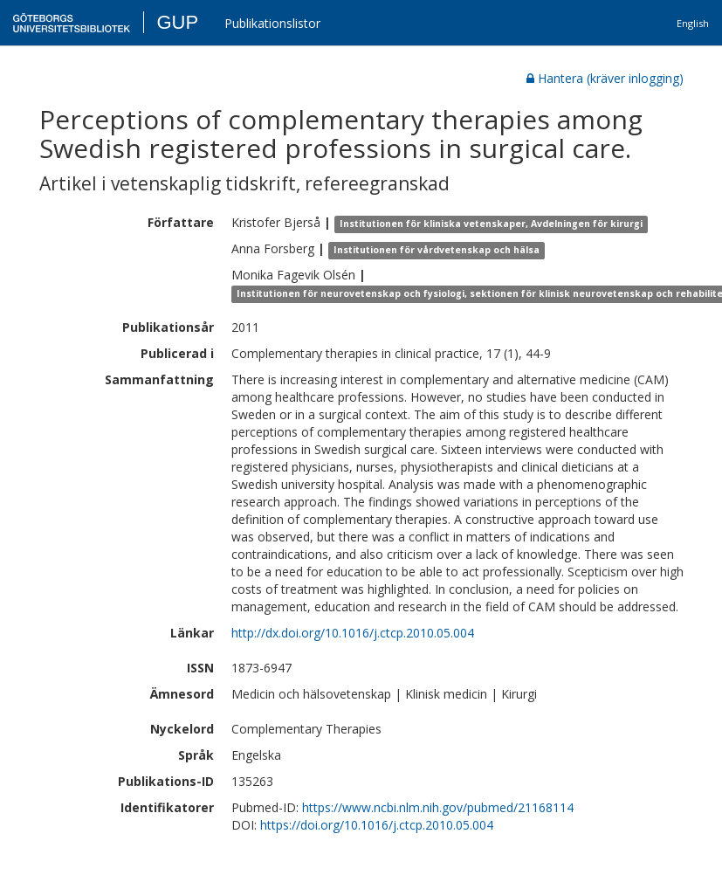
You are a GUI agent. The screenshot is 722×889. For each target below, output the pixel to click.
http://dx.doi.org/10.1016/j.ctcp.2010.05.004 (352, 632)
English (693, 23)
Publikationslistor (272, 23)
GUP (177, 22)
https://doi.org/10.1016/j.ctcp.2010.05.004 (376, 825)
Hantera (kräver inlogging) (605, 78)
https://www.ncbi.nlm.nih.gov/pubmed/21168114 (438, 807)
